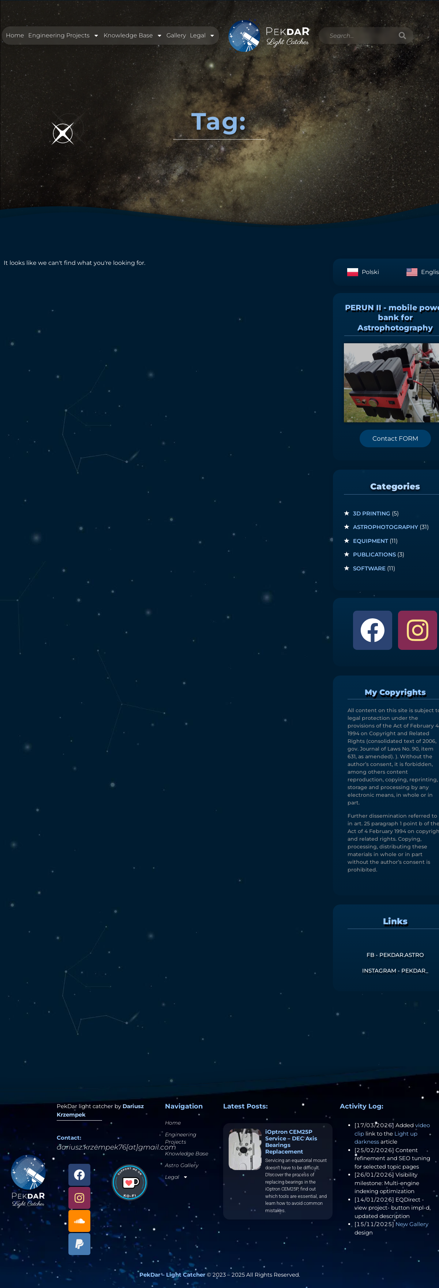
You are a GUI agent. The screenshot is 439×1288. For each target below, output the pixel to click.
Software (369, 568)
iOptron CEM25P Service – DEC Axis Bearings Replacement (291, 1141)
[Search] (403, 35)
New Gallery (411, 1224)
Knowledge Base (133, 35)
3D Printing (371, 513)
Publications (374, 554)
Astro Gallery (181, 1165)
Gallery (176, 35)
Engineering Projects (63, 35)
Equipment (370, 540)
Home (15, 35)
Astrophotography (385, 526)
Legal (202, 35)
